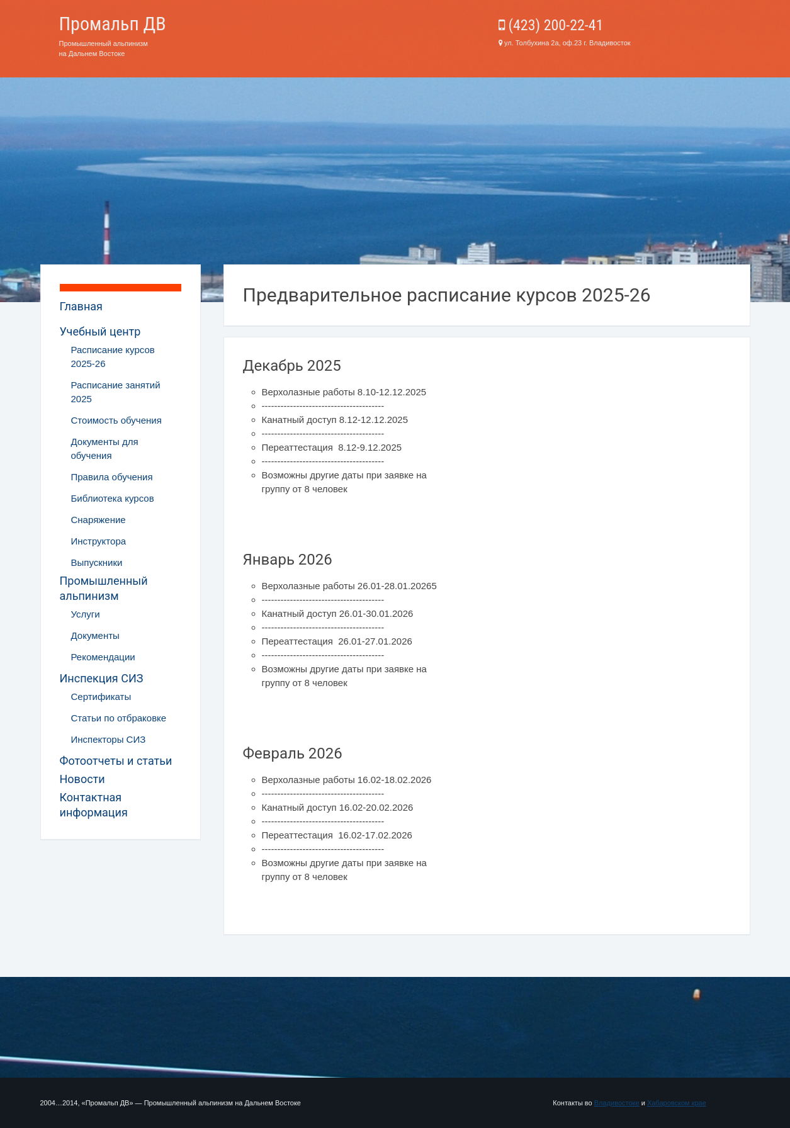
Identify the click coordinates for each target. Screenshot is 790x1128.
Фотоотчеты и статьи (116, 760)
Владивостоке (617, 1103)
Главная (81, 306)
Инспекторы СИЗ (108, 739)
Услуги (85, 614)
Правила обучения (112, 476)
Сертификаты (101, 696)
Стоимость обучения (116, 420)
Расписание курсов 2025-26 (113, 356)
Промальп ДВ (112, 24)
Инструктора (99, 541)
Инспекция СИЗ (102, 678)
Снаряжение (98, 519)
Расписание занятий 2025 (116, 392)
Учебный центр (100, 331)
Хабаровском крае (676, 1103)
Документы (95, 635)
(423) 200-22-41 (551, 25)
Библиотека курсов (112, 498)
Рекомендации (103, 656)
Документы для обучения (104, 448)
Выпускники (97, 562)
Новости (82, 779)
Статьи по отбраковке (119, 718)
